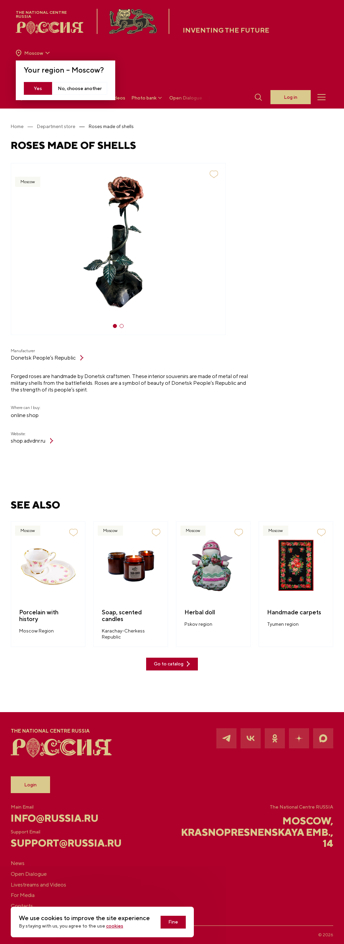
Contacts (27, 906)
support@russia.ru (68, 842)
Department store (61, 126)
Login (36, 784)
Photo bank (148, 97)
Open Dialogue (186, 98)
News (23, 863)
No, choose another (80, 88)
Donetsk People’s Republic (52, 358)
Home (22, 126)
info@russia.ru (60, 817)
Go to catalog (172, 665)
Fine (179, 922)
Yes (38, 88)
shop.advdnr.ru (37, 441)
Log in (290, 97)
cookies (120, 926)
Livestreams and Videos (44, 884)
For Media (28, 895)
